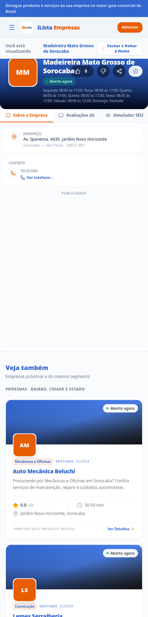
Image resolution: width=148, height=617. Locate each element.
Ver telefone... (36, 177)
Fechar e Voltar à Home (119, 48)
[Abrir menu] (12, 27)
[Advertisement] (74, 272)
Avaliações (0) (77, 115)
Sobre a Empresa (26, 115)
